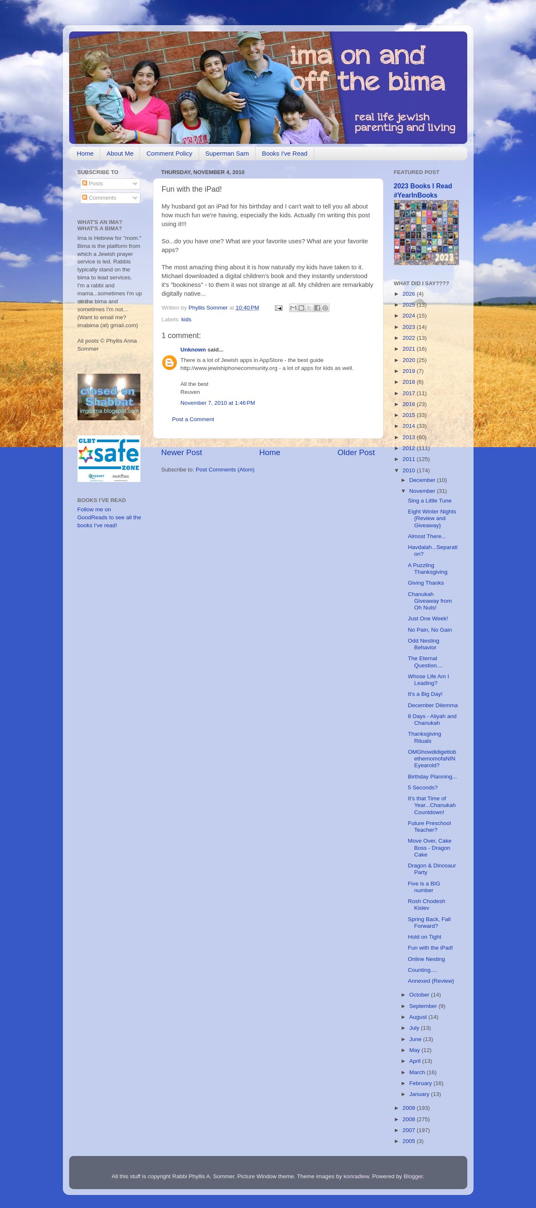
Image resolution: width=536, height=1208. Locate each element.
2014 (409, 426)
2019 (409, 371)
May (415, 1050)
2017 (409, 393)
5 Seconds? (423, 787)
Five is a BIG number (424, 886)
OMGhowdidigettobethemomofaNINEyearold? (432, 758)
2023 (409, 327)
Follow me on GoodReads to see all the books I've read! (109, 517)
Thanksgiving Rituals (424, 737)
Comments (99, 198)
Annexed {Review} (431, 981)
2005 (409, 1141)
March (418, 1072)
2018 (409, 382)
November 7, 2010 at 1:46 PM (218, 403)
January (420, 1094)
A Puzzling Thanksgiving (428, 568)
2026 (409, 294)
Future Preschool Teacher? (429, 826)
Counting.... (422, 970)
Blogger (413, 1176)
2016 (409, 404)
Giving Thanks (426, 583)
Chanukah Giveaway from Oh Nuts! (430, 601)
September (424, 1006)
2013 (409, 437)
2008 (409, 1119)
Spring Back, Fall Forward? (429, 922)
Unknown (193, 349)
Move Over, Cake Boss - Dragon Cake (429, 847)
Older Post (356, 452)
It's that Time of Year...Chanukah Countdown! (432, 805)
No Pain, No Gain (430, 630)
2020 (409, 360)
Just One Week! (428, 618)
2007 (409, 1130)
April (415, 1061)
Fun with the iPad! (430, 948)
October (420, 995)
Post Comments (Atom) (225, 469)
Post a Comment (193, 419)
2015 (409, 415)
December (423, 480)
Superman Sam (227, 153)
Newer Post (181, 452)
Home (85, 153)
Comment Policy (169, 153)
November (423, 491)
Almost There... (427, 536)
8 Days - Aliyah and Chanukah (432, 719)
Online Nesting (426, 959)
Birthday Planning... (432, 776)
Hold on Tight (424, 937)
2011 (409, 459)
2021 (409, 349)
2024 (409, 315)
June (416, 1039)
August (419, 1017)
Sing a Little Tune (429, 500)
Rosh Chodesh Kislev (426, 904)
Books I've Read (285, 153)
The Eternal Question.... (425, 661)
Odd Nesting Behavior (423, 644)
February (421, 1083)
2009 (409, 1108)
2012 (409, 448)
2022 (409, 338)
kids (186, 319)
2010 (409, 470)
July (415, 1028)
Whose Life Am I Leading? (428, 679)
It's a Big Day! (425, 694)
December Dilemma (433, 705)
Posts (92, 183)
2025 (409, 305)
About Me (119, 153)
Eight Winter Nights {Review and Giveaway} (432, 518)
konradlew (356, 1176)
